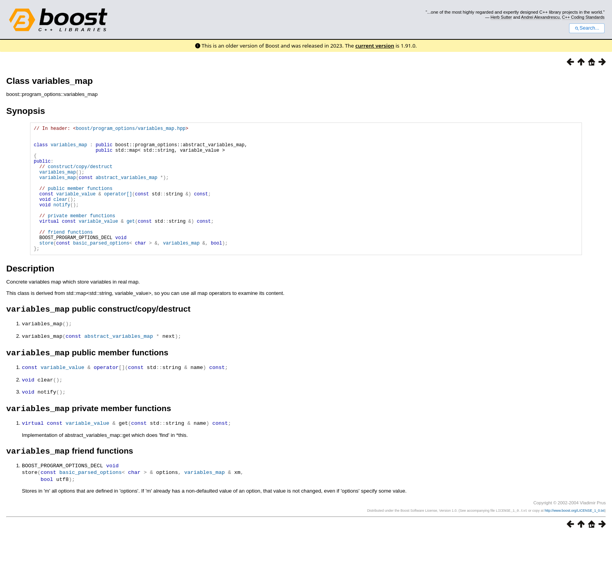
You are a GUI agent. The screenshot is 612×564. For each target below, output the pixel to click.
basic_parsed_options (101, 268)
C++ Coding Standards (583, 17)
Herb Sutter (501, 17)
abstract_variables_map (126, 189)
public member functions (80, 202)
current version (374, 45)
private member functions (81, 235)
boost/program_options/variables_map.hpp (130, 129)
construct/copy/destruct (80, 175)
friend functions (70, 255)
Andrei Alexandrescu (540, 17)
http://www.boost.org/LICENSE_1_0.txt (574, 539)
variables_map (69, 149)
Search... (587, 28)
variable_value (76, 209)
